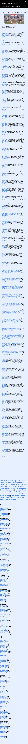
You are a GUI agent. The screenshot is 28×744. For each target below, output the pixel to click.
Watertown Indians (3, 705)
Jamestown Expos (3, 697)
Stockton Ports (3, 600)
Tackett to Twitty (5, 496)
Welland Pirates (3, 706)
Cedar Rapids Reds (4, 642)
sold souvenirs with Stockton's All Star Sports (11, 309)
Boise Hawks (2, 680)
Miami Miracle (3, 624)
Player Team (12, 6)
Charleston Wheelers (4, 664)
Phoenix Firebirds (3, 538)
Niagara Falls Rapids (4, 698)
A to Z (4, 456)
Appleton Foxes (3, 639)
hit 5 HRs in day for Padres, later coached (11, 270)
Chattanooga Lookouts (4, 564)
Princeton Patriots (3, 731)
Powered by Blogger (14, 741)
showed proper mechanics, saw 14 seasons (11, 351)
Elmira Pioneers (3, 692)
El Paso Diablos (3, 578)
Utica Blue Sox (3, 703)
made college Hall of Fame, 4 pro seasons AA (11, 343)
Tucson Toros (3, 542)
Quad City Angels (3, 649)
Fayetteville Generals (4, 665)
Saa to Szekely (19, 494)
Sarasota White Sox (3, 630)
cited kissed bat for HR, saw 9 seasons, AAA (10, 320)
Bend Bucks (2, 679)
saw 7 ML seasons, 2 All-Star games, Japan (11, 338)
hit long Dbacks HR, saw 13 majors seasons (11, 272)
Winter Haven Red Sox (4, 634)
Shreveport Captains (4, 583)
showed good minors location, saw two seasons (11, 274)
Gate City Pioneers (3, 713)
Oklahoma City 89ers (4, 514)
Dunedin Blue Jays (3, 620)
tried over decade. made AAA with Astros (11, 293)
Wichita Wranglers (3, 585)
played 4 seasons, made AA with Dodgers (11, 282)
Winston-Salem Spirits (4, 614)
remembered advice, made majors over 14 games (11, 294)
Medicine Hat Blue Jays (4, 718)
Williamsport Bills (3, 556)
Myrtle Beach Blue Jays (4, 669)
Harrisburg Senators (4, 552)
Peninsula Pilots (3, 610)
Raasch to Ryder (10, 494)
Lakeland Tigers (3, 622)
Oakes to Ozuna (4, 492)
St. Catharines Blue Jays (4, 702)
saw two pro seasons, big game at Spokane (11, 285)
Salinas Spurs (2, 596)
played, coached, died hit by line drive (11, 318)
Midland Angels (3, 580)
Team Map (18, 6)
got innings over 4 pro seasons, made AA (11, 306)
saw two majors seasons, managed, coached (11, 269)
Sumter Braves (3, 672)
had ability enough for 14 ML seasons (11, 347)
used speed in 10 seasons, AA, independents (11, 279)
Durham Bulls (3, 605)
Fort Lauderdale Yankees (4, 621)
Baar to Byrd (13, 481)
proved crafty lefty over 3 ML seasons (11, 345)
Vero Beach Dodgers (4, 631)
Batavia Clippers (3, 691)
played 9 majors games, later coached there (11, 265)
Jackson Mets (2, 579)
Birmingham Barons (4, 561)
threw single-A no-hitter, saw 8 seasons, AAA (11, 288)
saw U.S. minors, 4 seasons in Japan (11, 215)
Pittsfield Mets (3, 701)
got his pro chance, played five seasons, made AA (11, 322)
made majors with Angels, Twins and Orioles (11, 321)
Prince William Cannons (4, 611)
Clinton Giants (3, 644)
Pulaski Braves (3, 732)
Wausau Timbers (3, 655)
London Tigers (3, 553)
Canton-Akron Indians (4, 549)
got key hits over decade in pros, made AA (11, 296)
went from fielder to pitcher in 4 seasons (10, 266)
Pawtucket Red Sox (4, 522)
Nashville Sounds (3, 513)
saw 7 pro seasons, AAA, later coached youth (11, 217)
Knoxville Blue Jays (3, 569)
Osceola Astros (3, 625)
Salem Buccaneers (3, 613)
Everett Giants (3, 682)
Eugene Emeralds (3, 681)
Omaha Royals (3, 515)
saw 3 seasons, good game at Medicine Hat (11, 216)
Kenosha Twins (3, 645)
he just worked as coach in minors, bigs (11, 315)
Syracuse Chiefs (3, 525)
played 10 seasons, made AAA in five (11, 221)
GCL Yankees (2, 737)
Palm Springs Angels (4, 593)
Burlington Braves (3, 641)
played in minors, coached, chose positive (11, 271)
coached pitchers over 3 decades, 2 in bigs (11, 334)
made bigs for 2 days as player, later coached (11, 213)
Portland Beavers (3, 539)
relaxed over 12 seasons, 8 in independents (11, 278)
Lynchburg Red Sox (4, 609)
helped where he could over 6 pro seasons (11, 297)
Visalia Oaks (2, 601)
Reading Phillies (3, 555)
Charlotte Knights (3, 563)
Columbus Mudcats (4, 565)
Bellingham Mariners (4, 677)
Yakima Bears (2, 686)
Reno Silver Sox (3, 594)
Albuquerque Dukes (4, 532)
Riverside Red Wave (4, 595)
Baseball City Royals (4, 618)
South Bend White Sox (4, 651)
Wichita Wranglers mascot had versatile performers (12, 326)
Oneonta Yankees (3, 700)
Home (3, 6)
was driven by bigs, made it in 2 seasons (10, 214)
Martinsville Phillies (4, 730)
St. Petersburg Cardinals (4, 629)
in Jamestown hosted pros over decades (11, 286)
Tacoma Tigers (3, 540)
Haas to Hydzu (4, 486)
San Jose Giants (3, 599)
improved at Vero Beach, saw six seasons (11, 287)
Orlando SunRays (3, 573)
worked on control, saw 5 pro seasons (11, 219)
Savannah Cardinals (4, 670)
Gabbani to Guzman (21, 484)
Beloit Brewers (3, 640)
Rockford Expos (3, 650)
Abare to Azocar (4, 481)
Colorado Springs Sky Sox (5, 534)
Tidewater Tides (3, 527)
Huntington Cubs (3, 726)
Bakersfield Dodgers (4, 590)
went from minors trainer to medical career (11, 342)
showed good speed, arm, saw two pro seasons (12, 336)
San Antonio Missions (4, 581)
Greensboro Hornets (4, 667)
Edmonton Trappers (4, 535)
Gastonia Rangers (3, 666)
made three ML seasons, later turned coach (11, 352)
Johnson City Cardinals (4, 727)
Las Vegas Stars (3, 537)
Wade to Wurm (5, 497)
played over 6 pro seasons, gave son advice (11, 337)
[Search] (25, 1)
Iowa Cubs (2, 510)
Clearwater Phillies (3, 619)
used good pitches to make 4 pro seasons (11, 305)
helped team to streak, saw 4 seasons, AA (11, 350)
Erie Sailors (2, 693)
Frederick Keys (3, 606)
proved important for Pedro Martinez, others (11, 312)
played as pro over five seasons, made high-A (11, 295)
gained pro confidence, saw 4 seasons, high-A (11, 304)
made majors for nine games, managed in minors (11, 280)
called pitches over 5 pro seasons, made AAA (11, 303)
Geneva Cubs (2, 695)
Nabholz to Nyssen (20, 490)
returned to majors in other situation (11, 220)
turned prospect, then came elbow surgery (12, 310)
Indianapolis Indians (4, 509)
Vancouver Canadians (4, 543)
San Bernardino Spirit (4, 598)
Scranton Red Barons (4, 520)
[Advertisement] (14, 466)
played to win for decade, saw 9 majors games (11, 335)
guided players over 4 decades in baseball (11, 329)
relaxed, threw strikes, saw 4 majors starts (11, 281)
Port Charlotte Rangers (4, 626)
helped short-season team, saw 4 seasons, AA (11, 328)
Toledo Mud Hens (3, 528)
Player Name (7, 6)
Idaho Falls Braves (3, 717)
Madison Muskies (3, 646)
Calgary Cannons (3, 533)
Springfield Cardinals (4, 652)
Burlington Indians (3, 723)
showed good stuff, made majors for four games (11, 319)
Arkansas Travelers (3, 576)
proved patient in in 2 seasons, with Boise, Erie (11, 323)
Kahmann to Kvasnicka (11, 488)
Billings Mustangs (3, 711)
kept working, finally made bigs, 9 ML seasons (11, 330)
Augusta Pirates (3, 660)
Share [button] (2, 455)
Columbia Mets (3, 661)
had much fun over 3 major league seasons (11, 346)
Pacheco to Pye (14, 492)
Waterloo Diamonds (4, 654)
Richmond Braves (3, 523)
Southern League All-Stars (5, 560)
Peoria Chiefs (2, 647)
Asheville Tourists (3, 659)
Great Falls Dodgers (4, 715)
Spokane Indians (3, 685)
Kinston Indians (3, 608)
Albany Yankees (3, 548)
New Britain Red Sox (4, 554)
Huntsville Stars (3, 570)
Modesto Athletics (3, 591)
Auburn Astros (3, 690)
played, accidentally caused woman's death (11, 298)
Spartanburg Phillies (4, 671)
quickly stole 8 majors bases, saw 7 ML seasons (11, 273)
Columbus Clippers (4, 519)
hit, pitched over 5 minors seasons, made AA (11, 311)
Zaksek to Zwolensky (11, 499)
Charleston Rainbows (4, 662)
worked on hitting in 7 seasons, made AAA (11, 331)
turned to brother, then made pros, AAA (11, 313)
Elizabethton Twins (4, 725)
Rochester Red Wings (4, 524)
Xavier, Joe (13, 497)
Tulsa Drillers (2, 584)
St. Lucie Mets (3, 627)
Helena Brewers (3, 716)
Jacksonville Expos (3, 568)
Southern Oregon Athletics (5, 684)
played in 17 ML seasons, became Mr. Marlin (11, 301)
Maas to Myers (10, 490)
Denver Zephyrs (3, 508)
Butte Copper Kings (4, 712)
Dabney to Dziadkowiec (12, 482)
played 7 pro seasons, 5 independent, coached (11, 290)
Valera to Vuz (24, 496)
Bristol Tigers (2, 722)
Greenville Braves (3, 566)
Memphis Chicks (3, 571)
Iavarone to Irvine (14, 486)
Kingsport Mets (3, 728)
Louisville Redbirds (4, 512)
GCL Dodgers (3, 736)
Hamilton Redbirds (4, 696)
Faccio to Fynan (9, 484)
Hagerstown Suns (3, 550)
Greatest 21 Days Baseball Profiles (10, 3)
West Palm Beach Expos (4, 632)
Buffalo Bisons (3, 507)
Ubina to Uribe (15, 496)
